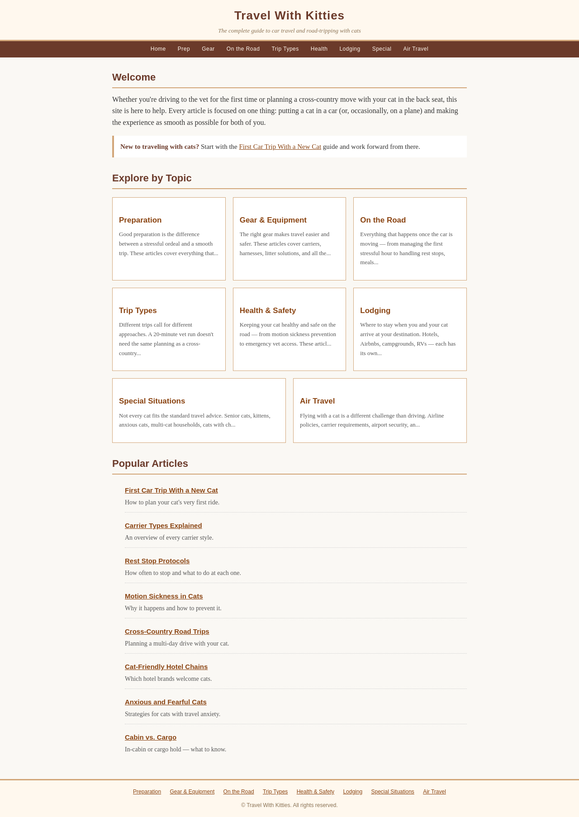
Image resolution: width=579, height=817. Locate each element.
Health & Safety (268, 310)
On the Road (243, 49)
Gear (208, 49)
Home (158, 49)
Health (319, 49)
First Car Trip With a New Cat (280, 146)
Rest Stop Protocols (157, 561)
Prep (184, 49)
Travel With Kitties (289, 15)
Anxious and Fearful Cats (166, 702)
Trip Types (285, 49)
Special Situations (152, 401)
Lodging (349, 49)
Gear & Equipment (273, 220)
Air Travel (416, 49)
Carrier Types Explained (163, 525)
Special (382, 49)
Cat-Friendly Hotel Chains (166, 666)
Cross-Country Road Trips (167, 631)
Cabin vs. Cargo (150, 737)
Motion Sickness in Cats (164, 596)
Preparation (140, 220)
